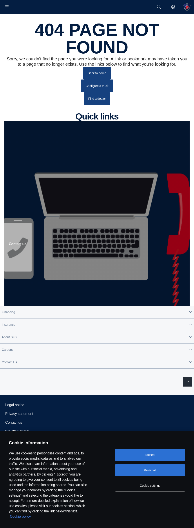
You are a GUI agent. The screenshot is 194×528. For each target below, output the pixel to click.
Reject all (150, 470)
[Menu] (7, 7)
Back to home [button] (97, 87)
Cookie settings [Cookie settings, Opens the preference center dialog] (150, 485)
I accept (150, 455)
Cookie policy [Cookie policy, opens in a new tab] (20, 516)
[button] (97, 326)
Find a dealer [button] (97, 112)
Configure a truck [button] (96, 100)
